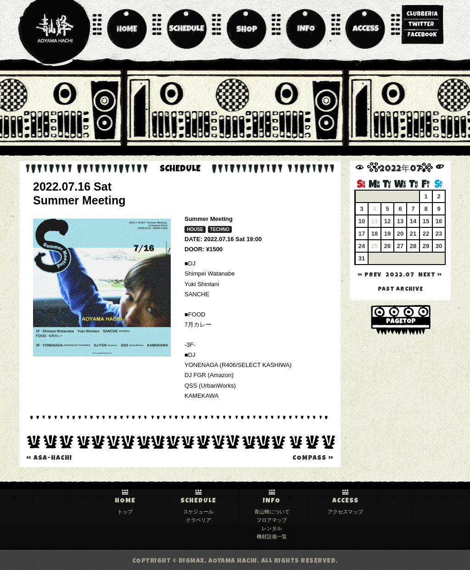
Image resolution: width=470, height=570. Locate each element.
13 (400, 221)
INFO (271, 501)
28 (413, 246)
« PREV (369, 275)
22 (426, 233)
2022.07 (400, 275)
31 (361, 258)
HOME (125, 501)
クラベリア (198, 520)
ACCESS (345, 501)
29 (426, 246)
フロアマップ (272, 520)
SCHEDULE (198, 501)
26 (387, 246)
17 (361, 233)
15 (426, 221)
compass (313, 458)
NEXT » (430, 275)
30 (439, 246)
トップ (125, 511)
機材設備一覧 (272, 536)
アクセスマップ (345, 511)
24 (361, 246)
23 (439, 233)
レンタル (272, 528)
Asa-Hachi (49, 458)
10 (361, 221)
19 (387, 233)
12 (387, 221)
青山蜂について (272, 511)
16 (439, 221)
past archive (400, 290)
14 (413, 221)
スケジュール (198, 511)
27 (400, 246)
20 (400, 233)
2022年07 (400, 169)
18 (374, 233)
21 (413, 233)
